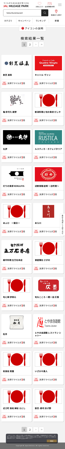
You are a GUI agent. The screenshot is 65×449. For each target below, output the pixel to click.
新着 (57, 20)
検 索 (45, 13)
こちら (23, 438)
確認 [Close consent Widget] (51, 441)
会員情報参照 (50, 5)
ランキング (41, 20)
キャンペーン (24, 20)
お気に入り (39, 5)
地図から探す (56, 13)
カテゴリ (8, 20)
